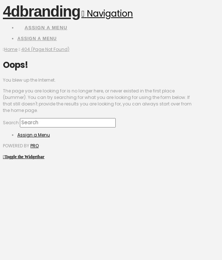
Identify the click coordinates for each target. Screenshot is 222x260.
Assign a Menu (46, 27)
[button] (107, 14)
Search (11, 123)
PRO (34, 146)
